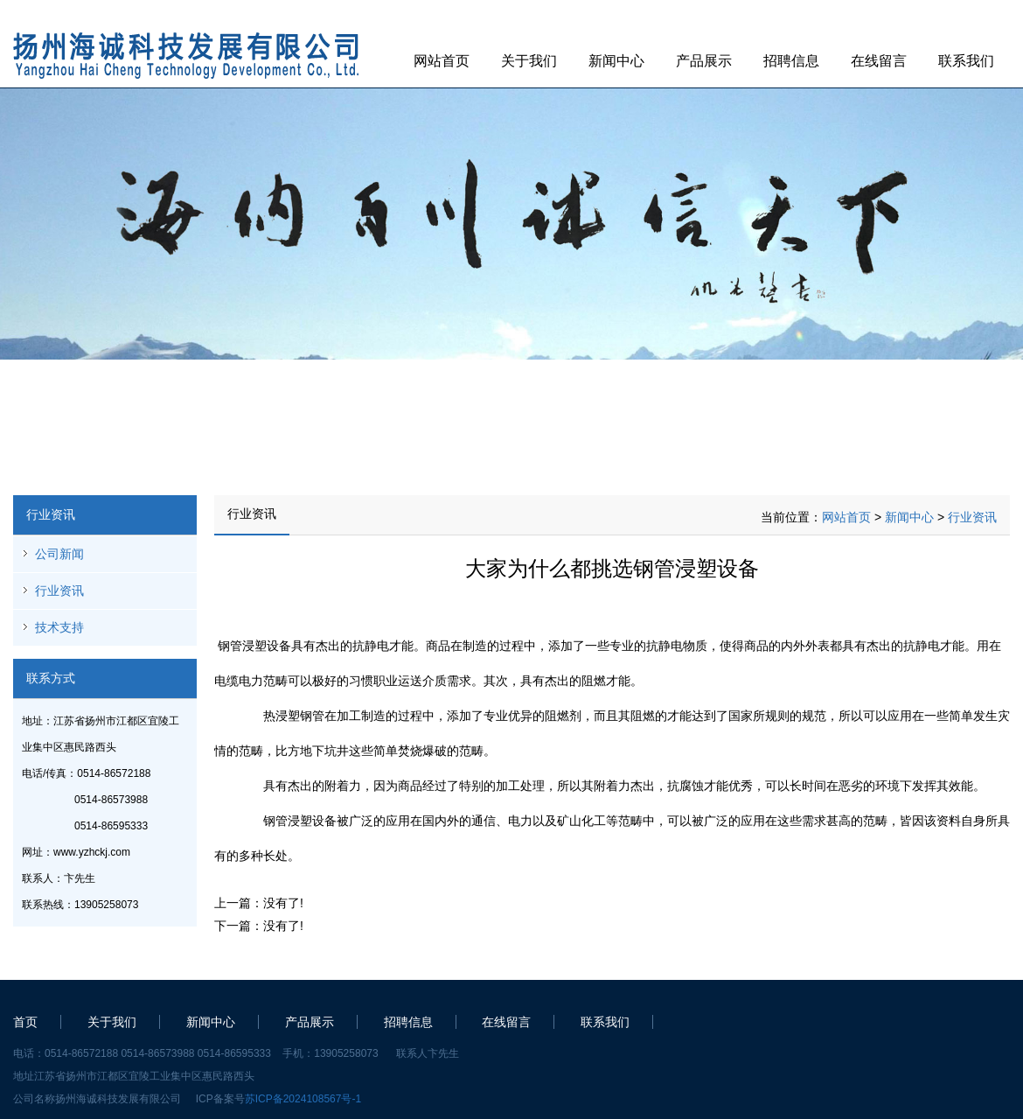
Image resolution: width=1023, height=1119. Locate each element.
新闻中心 (616, 60)
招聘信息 (791, 60)
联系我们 (966, 60)
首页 (25, 1022)
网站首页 (442, 60)
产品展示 (704, 60)
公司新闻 (59, 554)
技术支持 (59, 627)
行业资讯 (59, 591)
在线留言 (879, 60)
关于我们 (529, 60)
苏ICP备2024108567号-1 (303, 1099)
